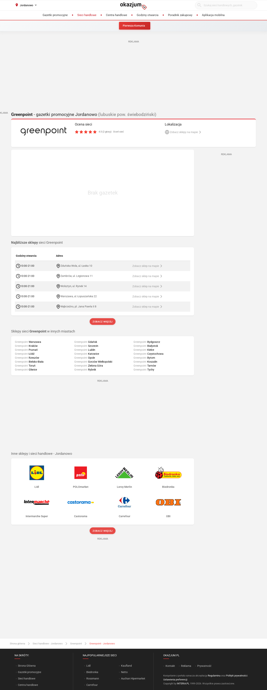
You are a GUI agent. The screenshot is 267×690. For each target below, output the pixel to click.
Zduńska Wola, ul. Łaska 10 (76, 265)
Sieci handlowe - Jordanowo (48, 643)
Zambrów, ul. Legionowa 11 (77, 275)
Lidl (88, 665)
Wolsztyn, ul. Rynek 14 (74, 286)
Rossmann (92, 678)
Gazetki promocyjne (29, 672)
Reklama (186, 665)
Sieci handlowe (26, 678)
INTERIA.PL (183, 683)
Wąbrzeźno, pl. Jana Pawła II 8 (78, 306)
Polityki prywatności (236, 675)
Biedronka (92, 672)
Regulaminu (214, 675)
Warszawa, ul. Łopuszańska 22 (79, 296)
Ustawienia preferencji (175, 679)
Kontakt (170, 665)
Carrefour (92, 684)
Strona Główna (26, 665)
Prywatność (204, 665)
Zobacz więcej (102, 321)
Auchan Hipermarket (133, 678)
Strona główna (17, 643)
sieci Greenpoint (37, 242)
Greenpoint (76, 643)
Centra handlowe (28, 684)
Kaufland (126, 665)
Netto (124, 672)
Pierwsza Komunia (134, 25)
